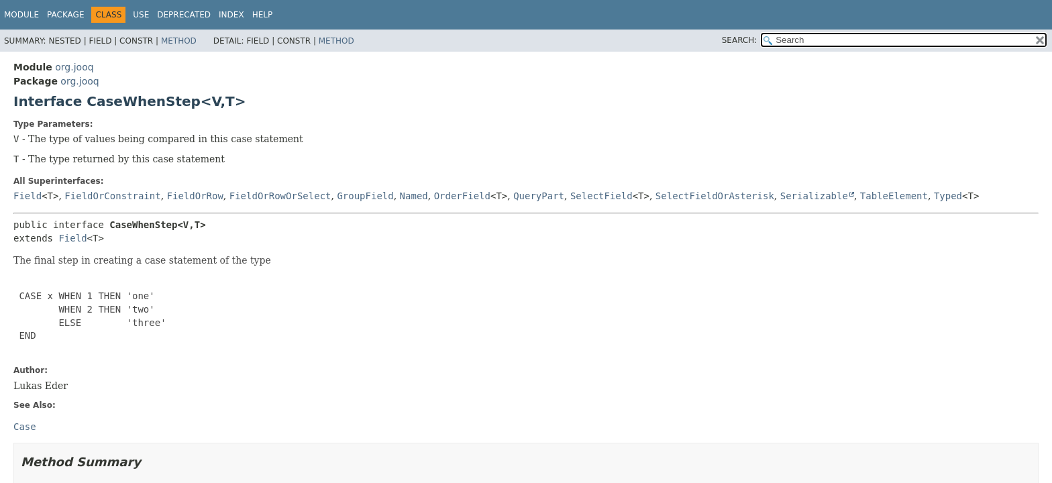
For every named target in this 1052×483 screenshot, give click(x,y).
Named (414, 196)
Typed (948, 196)
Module (21, 14)
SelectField (601, 196)
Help (262, 14)
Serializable (814, 196)
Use (141, 14)
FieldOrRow (195, 196)
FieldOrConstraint (112, 196)
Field (27, 196)
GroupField (365, 196)
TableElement (894, 196)
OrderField (462, 196)
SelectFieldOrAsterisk (714, 196)
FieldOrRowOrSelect (280, 196)
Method (179, 41)
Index (231, 14)
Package (65, 14)
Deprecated (184, 14)
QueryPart (538, 196)
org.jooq (74, 67)
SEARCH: (739, 40)
